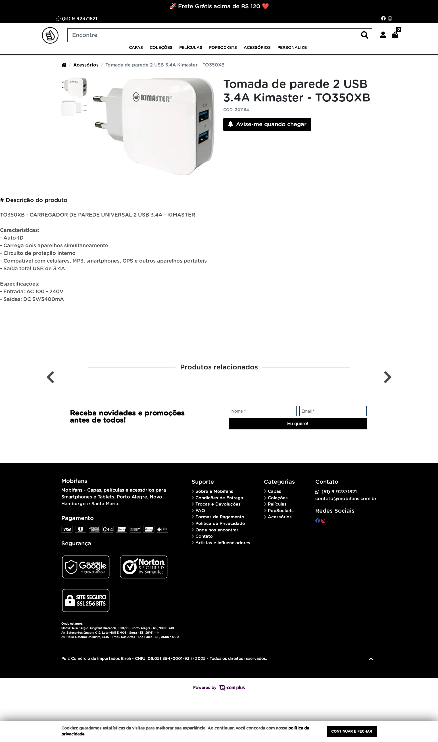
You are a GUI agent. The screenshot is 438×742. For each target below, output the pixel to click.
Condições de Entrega (219, 498)
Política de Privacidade (220, 523)
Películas (190, 48)
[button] (383, 35)
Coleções (161, 48)
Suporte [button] (202, 482)
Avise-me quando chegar (267, 124)
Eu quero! (297, 423)
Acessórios (257, 48)
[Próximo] (387, 377)
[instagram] (323, 521)
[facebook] (318, 521)
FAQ (200, 511)
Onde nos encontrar (216, 530)
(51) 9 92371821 (77, 18)
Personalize (292, 48)
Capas (136, 48)
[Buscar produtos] (220, 35)
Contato (204, 536)
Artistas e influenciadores (222, 543)
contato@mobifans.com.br (346, 498)
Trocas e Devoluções (218, 504)
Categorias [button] (279, 482)
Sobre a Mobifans (214, 491)
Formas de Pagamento (219, 517)
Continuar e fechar (351, 731)
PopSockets (223, 48)
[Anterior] (50, 377)
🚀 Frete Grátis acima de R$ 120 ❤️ (219, 6)
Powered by (219, 688)
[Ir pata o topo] (371, 659)
